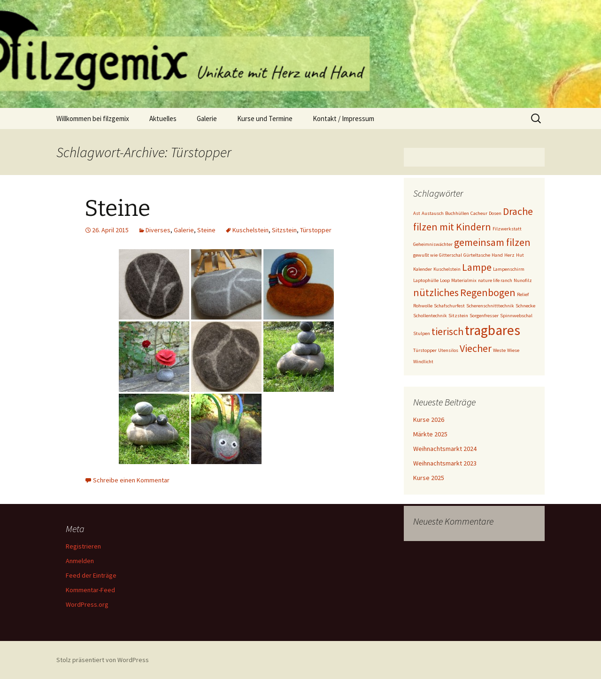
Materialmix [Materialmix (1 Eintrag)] (464, 280)
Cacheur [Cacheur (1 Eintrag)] (478, 213)
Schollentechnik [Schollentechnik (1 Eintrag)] (430, 316)
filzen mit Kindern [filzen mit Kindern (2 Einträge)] (452, 226)
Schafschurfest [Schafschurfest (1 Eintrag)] (449, 306)
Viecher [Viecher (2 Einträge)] (476, 348)
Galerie (207, 118)
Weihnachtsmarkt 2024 (445, 448)
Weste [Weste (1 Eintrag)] (499, 350)
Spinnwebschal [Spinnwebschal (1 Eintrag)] (516, 316)
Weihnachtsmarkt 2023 (445, 463)
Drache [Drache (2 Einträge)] (518, 211)
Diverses (158, 230)
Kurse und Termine (265, 118)
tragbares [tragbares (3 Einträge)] (492, 330)
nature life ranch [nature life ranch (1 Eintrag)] (495, 280)
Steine (117, 208)
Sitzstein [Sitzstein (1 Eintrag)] (458, 316)
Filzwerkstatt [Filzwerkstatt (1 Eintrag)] (507, 229)
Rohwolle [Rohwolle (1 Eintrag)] (422, 306)
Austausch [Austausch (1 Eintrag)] (433, 213)
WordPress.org (87, 604)
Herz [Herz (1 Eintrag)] (509, 255)
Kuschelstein (250, 230)
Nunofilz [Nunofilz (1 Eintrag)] (523, 280)
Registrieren (83, 546)
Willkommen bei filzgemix (92, 118)
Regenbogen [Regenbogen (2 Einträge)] (488, 292)
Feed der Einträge (91, 575)
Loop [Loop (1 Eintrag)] (445, 280)
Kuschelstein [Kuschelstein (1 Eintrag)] (447, 269)
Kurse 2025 (428, 477)
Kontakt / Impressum (343, 118)
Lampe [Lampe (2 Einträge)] (477, 267)
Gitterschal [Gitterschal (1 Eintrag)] (450, 255)
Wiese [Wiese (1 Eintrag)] (513, 350)
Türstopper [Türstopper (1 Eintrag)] (425, 350)
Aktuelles (163, 118)
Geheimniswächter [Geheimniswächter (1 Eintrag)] (433, 244)
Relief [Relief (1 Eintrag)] (523, 294)
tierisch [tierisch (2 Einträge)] (447, 331)
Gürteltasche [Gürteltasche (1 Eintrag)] (476, 255)
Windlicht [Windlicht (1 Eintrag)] (423, 362)
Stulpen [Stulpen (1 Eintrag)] (421, 333)
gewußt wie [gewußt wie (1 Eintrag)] (425, 255)
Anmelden (80, 561)
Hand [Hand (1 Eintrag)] (497, 255)
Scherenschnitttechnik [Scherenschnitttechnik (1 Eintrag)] (490, 306)
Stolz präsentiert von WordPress (102, 660)
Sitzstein (284, 230)
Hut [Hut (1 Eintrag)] (520, 255)
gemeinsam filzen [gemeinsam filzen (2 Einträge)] (492, 242)
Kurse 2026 (428, 419)
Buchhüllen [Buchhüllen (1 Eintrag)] (457, 213)
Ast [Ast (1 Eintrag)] (416, 213)
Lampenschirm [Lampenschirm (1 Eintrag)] (508, 269)
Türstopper (315, 230)
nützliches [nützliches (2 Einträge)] (436, 292)
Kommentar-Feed (90, 590)
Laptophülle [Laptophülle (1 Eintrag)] (426, 280)
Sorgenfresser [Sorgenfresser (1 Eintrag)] (484, 316)
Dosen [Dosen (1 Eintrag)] (495, 213)
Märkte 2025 (430, 434)
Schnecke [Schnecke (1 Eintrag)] (525, 306)
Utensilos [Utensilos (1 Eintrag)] (448, 350)
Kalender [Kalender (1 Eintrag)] (422, 269)
